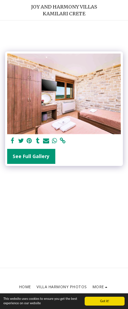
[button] (7, 10)
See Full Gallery (31, 156)
